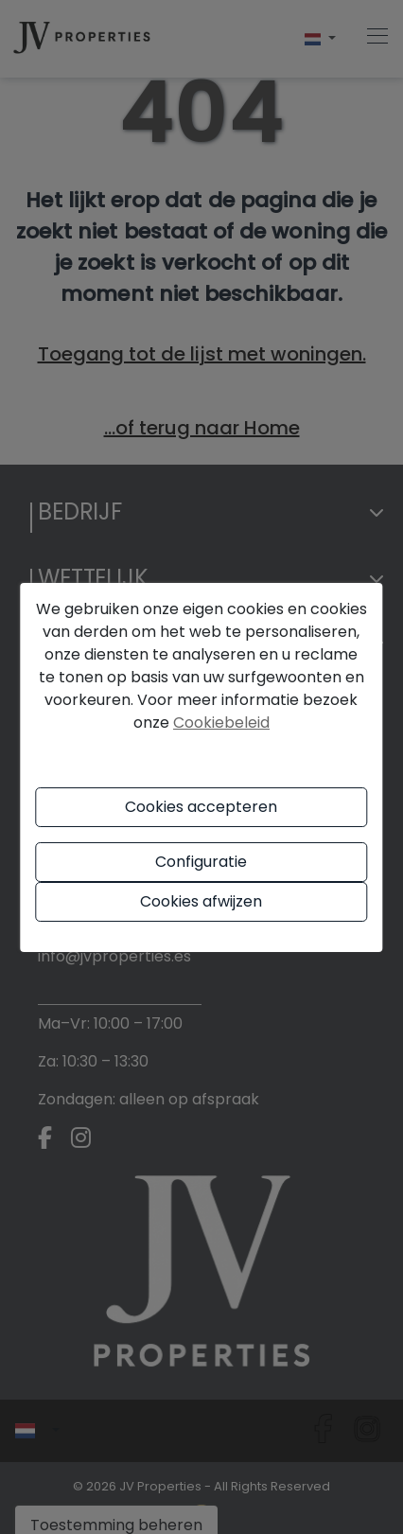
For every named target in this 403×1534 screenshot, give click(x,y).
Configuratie (201, 862)
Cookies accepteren (201, 807)
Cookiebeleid (221, 722)
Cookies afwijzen (201, 901)
